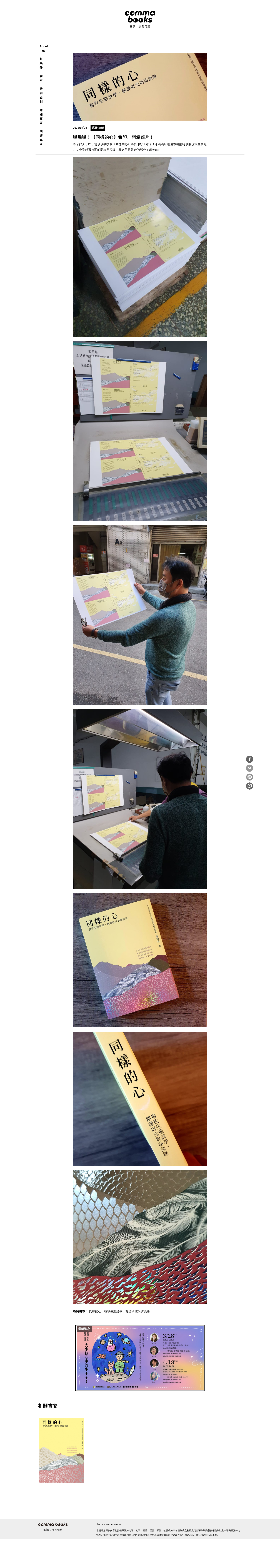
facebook (216, 14)
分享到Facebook (249, 759)
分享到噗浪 (249, 786)
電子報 (240, 14)
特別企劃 (148, 42)
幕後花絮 (98, 136)
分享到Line (249, 777)
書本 (131, 42)
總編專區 (168, 42)
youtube (232, 14)
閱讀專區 (189, 42)
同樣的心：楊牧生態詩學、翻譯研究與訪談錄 (119, 1319)
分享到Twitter (249, 768)
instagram (224, 14)
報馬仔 (114, 42)
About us (95, 42)
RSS (208, 14)
